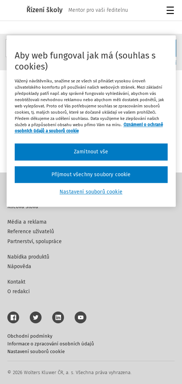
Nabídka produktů (28, 257)
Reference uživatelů (30, 231)
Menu (171, 11)
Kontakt (16, 282)
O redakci (18, 291)
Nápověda (19, 266)
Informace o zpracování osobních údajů (50, 343)
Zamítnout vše (91, 152)
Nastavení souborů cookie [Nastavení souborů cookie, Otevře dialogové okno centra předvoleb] (91, 192)
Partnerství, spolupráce (34, 241)
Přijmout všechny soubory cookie (91, 174)
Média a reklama (27, 222)
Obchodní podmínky (29, 336)
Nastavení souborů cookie (36, 351)
